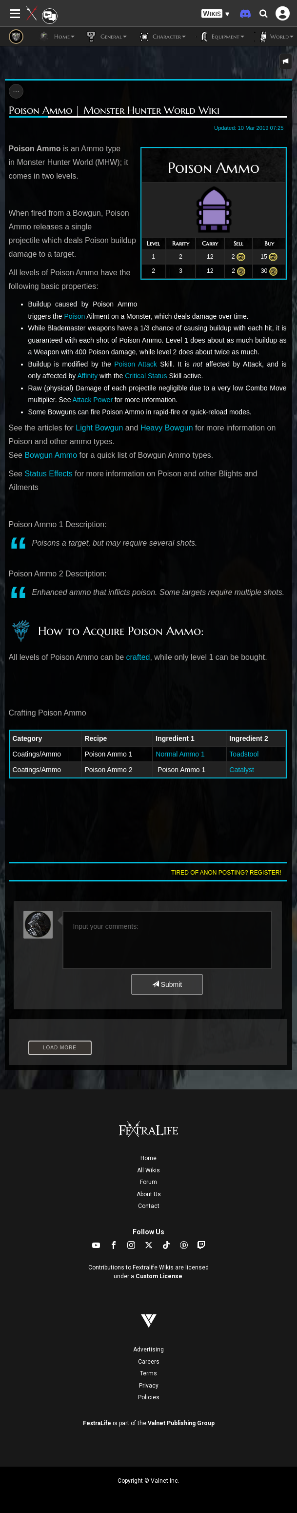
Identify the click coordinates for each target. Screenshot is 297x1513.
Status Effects (48, 474)
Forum (148, 1182)
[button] (215, 13)
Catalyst (241, 770)
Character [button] (161, 36)
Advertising (148, 1349)
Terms (148, 1373)
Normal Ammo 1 (180, 754)
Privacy (148, 1385)
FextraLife (97, 1423)
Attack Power (93, 400)
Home (148, 1158)
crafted (138, 657)
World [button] (274, 36)
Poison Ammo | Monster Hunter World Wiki (114, 110)
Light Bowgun (99, 428)
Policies (148, 1397)
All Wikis (148, 1170)
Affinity (87, 376)
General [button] (105, 36)
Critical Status (146, 376)
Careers (148, 1361)
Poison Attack (135, 364)
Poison (74, 316)
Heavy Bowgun (166, 428)
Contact (148, 1206)
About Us (149, 1194)
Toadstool (243, 754)
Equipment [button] (220, 36)
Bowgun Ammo (50, 455)
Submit (167, 984)
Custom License (159, 1276)
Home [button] (56, 36)
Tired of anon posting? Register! (226, 872)
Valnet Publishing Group (181, 1423)
